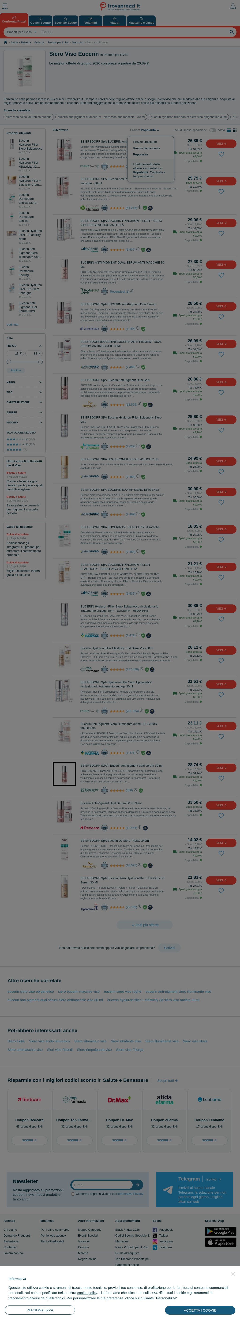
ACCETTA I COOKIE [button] (200, 1310)
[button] (233, 1274)
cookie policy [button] (87, 1293)
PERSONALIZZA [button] (39, 1310)
